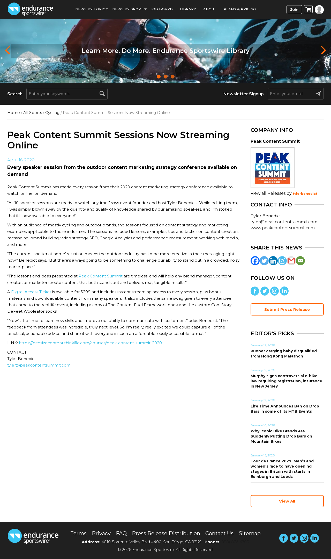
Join (294, 9)
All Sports (32, 112)
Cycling (52, 112)
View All (287, 501)
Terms (78, 533)
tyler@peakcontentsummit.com (39, 365)
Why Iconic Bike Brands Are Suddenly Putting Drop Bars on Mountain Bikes (281, 436)
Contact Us (219, 533)
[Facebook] (255, 260)
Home (13, 112)
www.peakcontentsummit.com (283, 227)
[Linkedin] (273, 260)
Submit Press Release (287, 309)
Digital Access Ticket (31, 291)
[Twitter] (264, 260)
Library (188, 9)
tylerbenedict (305, 194)
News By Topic (90, 9)
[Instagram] (282, 260)
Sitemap (250, 533)
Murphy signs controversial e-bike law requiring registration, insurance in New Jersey (286, 381)
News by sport (128, 9)
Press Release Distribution (166, 533)
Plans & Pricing (240, 9)
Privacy (101, 533)
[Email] (300, 260)
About (209, 9)
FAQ (121, 533)
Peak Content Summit (101, 276)
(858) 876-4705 (234, 541)
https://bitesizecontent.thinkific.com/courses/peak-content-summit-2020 (90, 342)
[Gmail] (291, 260)
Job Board (162, 9)
